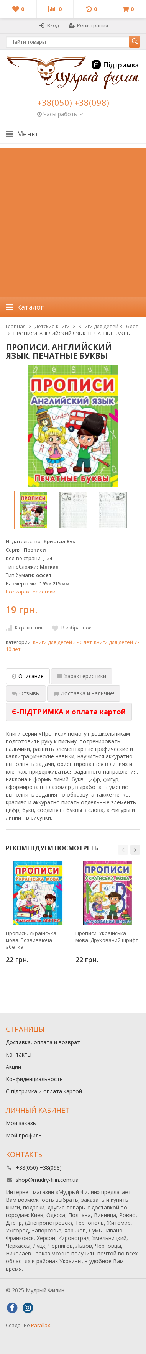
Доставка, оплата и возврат (43, 1042)
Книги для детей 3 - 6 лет (62, 642)
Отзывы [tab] (26, 693)
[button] (123, 850)
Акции (13, 1066)
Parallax (40, 1325)
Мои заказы (21, 1123)
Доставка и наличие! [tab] (83, 693)
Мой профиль (24, 1135)
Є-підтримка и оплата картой (44, 1091)
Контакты (18, 1054)
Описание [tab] (28, 676)
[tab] (69, 712)
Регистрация (88, 25)
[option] (33, 510)
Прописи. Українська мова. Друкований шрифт (106, 936)
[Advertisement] (73, 221)
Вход (49, 25)
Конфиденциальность (34, 1079)
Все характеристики (31, 591)
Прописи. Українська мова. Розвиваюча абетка (31, 940)
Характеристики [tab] (81, 676)
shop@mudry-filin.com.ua (47, 1179)
